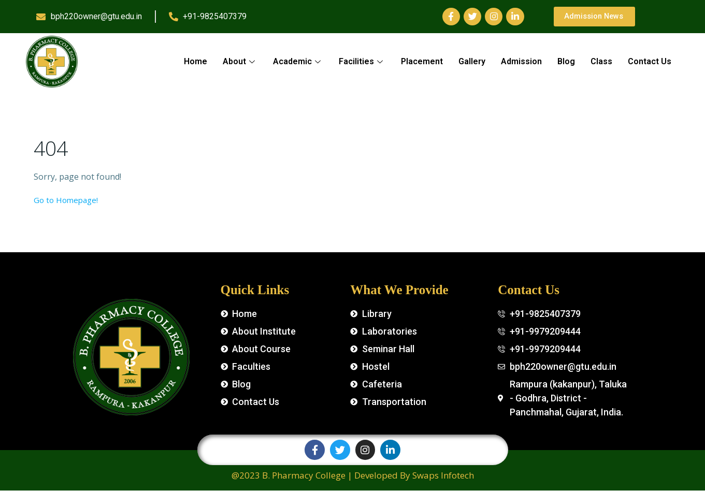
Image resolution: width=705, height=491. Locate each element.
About (240, 61)
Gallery (471, 61)
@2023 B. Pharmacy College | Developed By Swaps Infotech (353, 476)
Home (195, 61)
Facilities (362, 61)
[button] (596, 17)
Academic (298, 61)
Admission (521, 61)
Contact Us (649, 61)
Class (601, 61)
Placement (422, 61)
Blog (566, 61)
